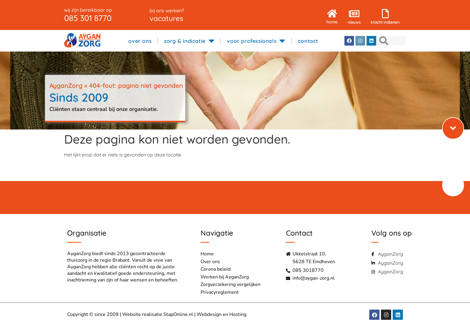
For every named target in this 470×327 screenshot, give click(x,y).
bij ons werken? (167, 10)
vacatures (166, 18)
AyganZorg (65, 85)
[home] (332, 10)
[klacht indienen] (385, 10)
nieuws (354, 22)
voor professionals (256, 40)
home (332, 22)
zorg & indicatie (189, 40)
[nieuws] (354, 10)
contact (308, 40)
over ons (139, 40)
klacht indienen (385, 22)
